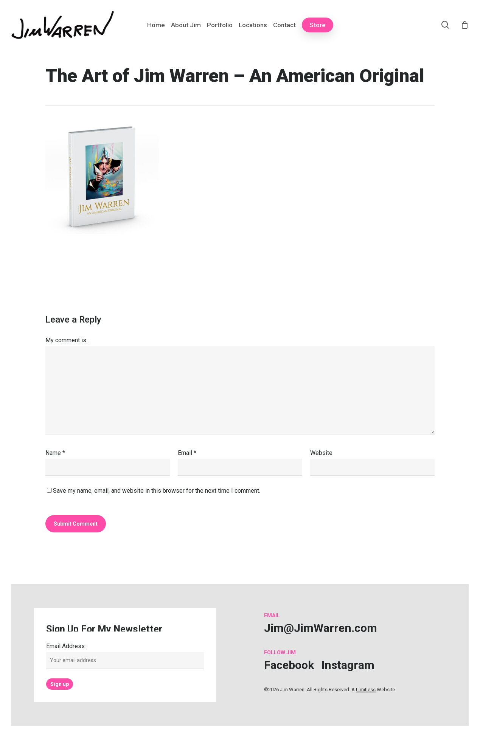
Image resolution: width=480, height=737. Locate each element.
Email (187, 452)
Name (55, 452)
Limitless (366, 689)
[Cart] (464, 25)
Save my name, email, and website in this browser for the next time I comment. (156, 490)
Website (321, 452)
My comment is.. (67, 340)
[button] (320, 628)
